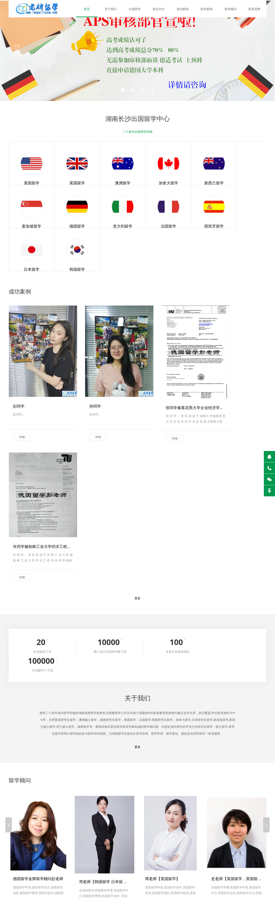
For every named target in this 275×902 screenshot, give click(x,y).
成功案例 (184, 8)
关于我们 (113, 8)
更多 (137, 404)
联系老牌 (255, 8)
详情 (22, 382)
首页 (89, 8)
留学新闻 (207, 8)
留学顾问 (231, 8)
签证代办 (160, 8)
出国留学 (136, 8)
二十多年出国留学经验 (137, 132)
